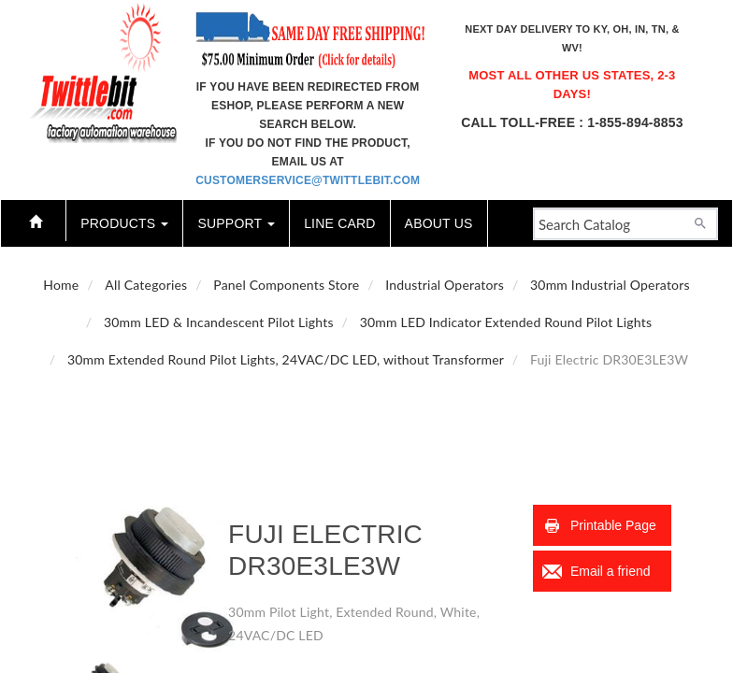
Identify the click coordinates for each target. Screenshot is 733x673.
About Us (439, 223)
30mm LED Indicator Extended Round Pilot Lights (506, 322)
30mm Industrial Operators (610, 285)
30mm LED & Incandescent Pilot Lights (219, 322)
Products (124, 223)
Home (61, 285)
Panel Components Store (286, 285)
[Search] (700, 221)
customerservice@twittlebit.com (307, 180)
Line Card (339, 223)
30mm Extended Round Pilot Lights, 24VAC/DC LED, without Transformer (285, 359)
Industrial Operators (444, 285)
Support (236, 223)
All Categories (146, 285)
